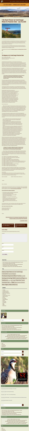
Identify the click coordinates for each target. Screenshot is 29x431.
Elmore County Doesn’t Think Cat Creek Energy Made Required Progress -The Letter (13, 262)
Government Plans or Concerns (6, 295)
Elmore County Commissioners (6, 293)
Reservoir (4, 300)
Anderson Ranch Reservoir (9, 217)
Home (10, 1)
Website (3, 250)
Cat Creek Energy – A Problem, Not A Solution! (14, 4)
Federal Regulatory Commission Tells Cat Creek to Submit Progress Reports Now (12, 266)
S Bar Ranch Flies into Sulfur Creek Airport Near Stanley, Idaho (10, 265)
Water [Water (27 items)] (13, 282)
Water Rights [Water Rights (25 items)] (5, 285)
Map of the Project (22, 1)
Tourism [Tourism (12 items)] (23, 280)
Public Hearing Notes (5, 299)
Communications (20, 217)
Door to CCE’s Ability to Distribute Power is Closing (9, 263)
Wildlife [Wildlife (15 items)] (10, 284)
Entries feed (3, 344)
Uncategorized (4, 302)
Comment (3, 233)
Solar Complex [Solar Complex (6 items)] (13, 280)
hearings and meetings (12, 218)
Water (22, 218)
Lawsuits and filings (18, 218)
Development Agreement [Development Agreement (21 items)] (7, 276)
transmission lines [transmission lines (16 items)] (5, 282)
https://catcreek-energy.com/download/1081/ (16, 188)
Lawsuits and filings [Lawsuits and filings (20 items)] (20, 278)
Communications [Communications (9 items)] (5, 273)
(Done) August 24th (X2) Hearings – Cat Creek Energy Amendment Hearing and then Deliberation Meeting (13, 397)
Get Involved (13, 1)
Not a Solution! (4, 298)
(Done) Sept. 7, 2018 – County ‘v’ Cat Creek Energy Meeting (8, 394)
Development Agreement (6, 292)
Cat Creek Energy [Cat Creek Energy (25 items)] (18, 272)
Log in (2, 343)
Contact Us (26, 1)
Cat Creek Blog (17, 1)
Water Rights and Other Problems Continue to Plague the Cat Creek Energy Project (13, 264)
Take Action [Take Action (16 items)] (18, 280)
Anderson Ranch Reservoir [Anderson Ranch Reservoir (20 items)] (8, 272)
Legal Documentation (5, 296)
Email (3, 247)
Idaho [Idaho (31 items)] (14, 278)
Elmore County (25, 217)
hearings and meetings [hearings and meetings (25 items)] (7, 278)
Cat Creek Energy (15, 217)
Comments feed (4, 345)
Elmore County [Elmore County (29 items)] (17, 276)
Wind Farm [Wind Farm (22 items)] (14, 285)
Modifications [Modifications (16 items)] (5, 280)
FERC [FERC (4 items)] (24, 276)
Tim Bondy (25, 220)
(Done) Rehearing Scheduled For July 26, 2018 (6, 400)
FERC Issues (4, 294)
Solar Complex (4, 301)
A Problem (4, 290)
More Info (4, 297)
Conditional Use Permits (5, 291)
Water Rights (25, 218)
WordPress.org (3, 346)
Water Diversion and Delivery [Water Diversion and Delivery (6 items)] (20, 282)
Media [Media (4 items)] (26, 278)
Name (3, 243)
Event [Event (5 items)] (22, 276)
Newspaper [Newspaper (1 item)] (9, 280)
